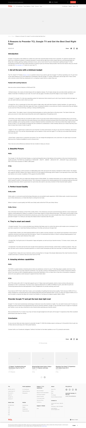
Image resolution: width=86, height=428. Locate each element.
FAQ (38, 408)
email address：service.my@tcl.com (55, 409)
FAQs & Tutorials (40, 396)
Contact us (39, 402)
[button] (44, 377)
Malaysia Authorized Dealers (43, 392)
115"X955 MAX (11, 405)
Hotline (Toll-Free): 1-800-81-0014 (57, 404)
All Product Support (41, 394)
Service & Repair (40, 390)
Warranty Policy (40, 400)
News (52, 391)
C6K (9, 411)
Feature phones (25, 411)
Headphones (25, 409)
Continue (73, 2)
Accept (74, 425)
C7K (9, 409)
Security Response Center (56, 396)
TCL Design (53, 395)
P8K (9, 412)
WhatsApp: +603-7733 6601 (57, 406)
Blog (52, 393)
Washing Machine (26, 391)
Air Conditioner (25, 389)
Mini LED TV (10, 393)
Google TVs (10, 396)
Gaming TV (10, 398)
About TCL (53, 389)
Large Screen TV (11, 391)
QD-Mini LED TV (11, 389)
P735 (28, 75)
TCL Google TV (19, 65)
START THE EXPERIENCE (71, 396)
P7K (9, 414)
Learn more (44, 426)
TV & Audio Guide (40, 398)
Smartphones (25, 405)
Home (9, 36)
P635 (24, 75)
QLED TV (10, 395)
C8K (9, 407)
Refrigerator (25, 393)
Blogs (13, 36)
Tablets (23, 407)
